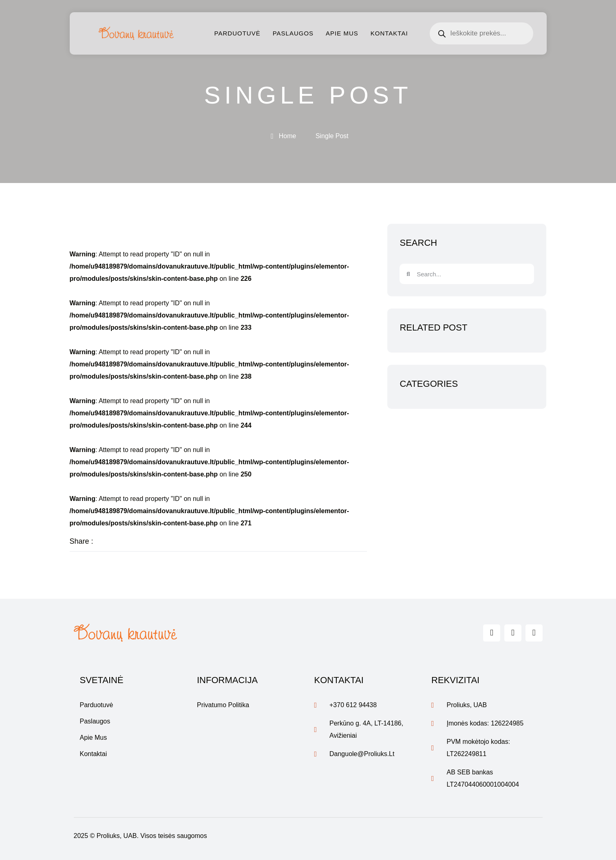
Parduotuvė (237, 33)
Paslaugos (293, 33)
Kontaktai (389, 33)
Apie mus (342, 33)
